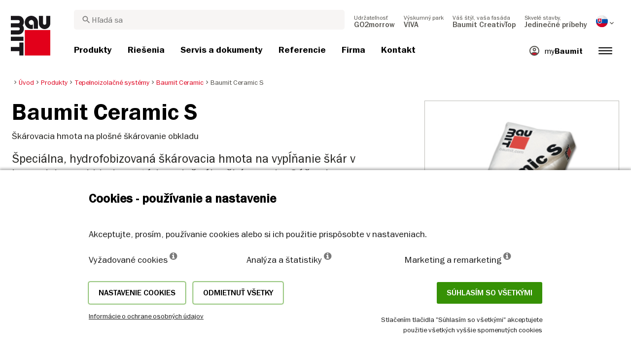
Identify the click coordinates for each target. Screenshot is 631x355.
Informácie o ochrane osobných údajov (146, 316)
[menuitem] (374, 21)
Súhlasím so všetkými (489, 293)
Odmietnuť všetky (238, 293)
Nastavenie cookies (137, 293)
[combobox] (209, 20)
